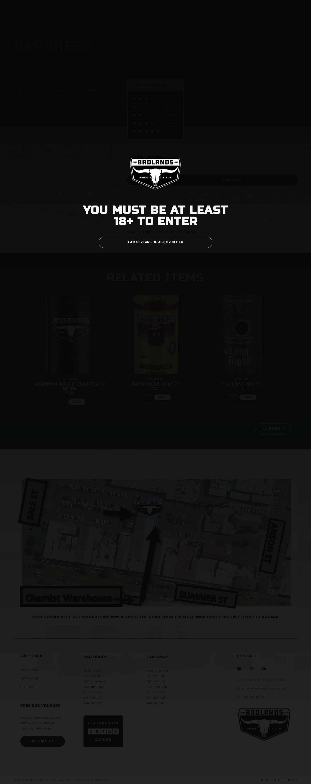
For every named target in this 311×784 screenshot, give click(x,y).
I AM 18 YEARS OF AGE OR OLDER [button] (155, 242)
